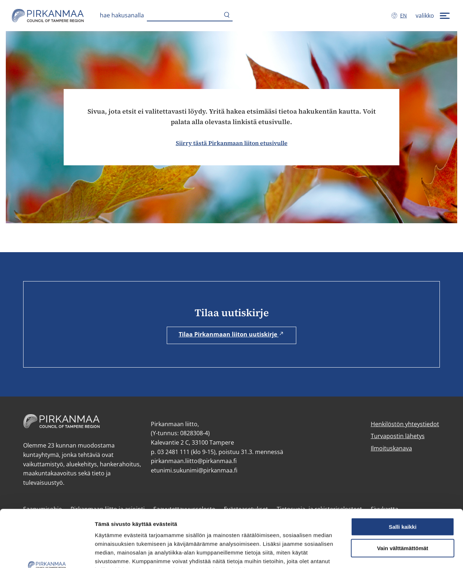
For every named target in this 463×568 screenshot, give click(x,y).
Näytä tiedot (110, 554)
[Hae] (227, 15)
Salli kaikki (403, 473)
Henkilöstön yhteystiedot (405, 424)
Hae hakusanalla (122, 15)
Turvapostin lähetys (398, 436)
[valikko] (433, 15)
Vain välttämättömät (402, 495)
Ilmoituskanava (391, 448)
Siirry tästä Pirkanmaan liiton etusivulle (232, 143)
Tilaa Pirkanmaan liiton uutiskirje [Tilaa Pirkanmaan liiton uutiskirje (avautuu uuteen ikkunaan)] (231, 334)
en (405, 15)
